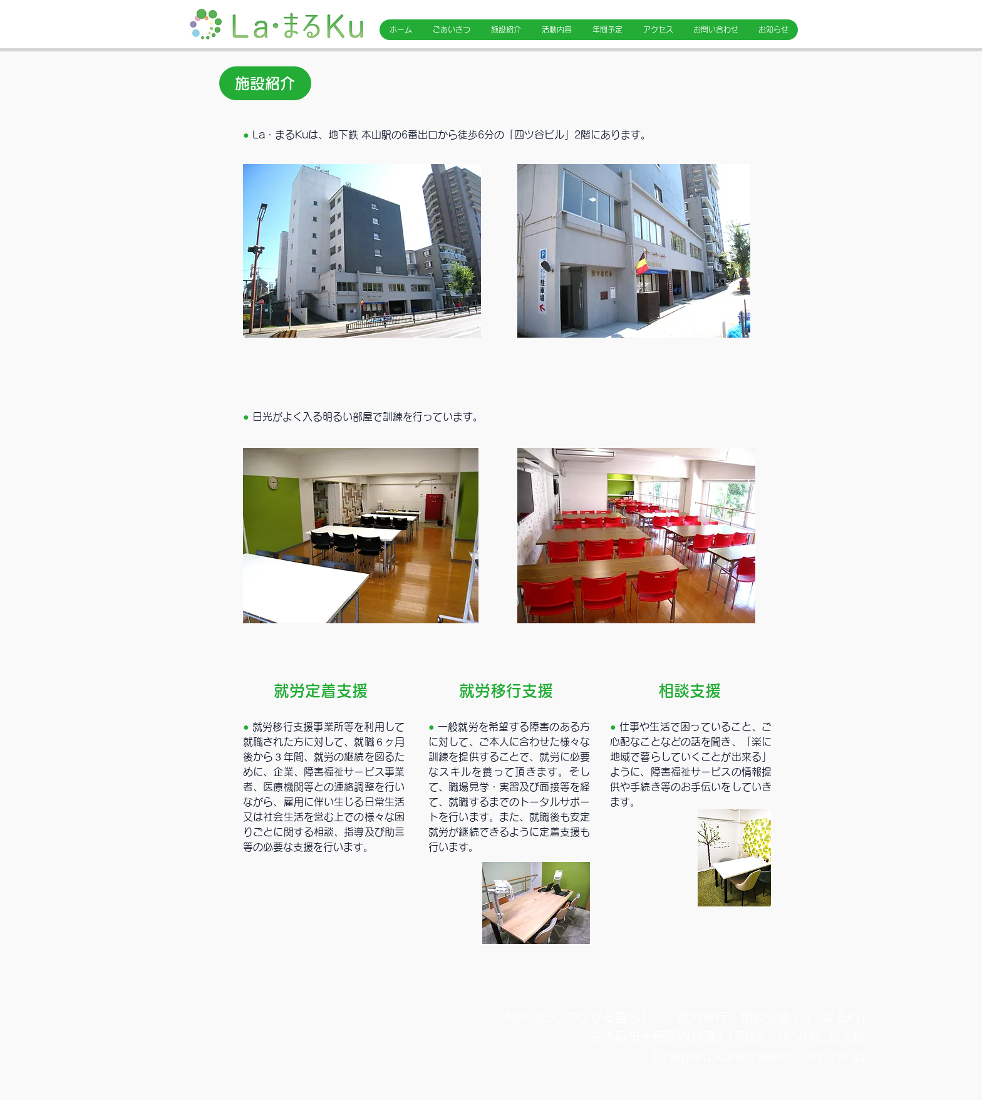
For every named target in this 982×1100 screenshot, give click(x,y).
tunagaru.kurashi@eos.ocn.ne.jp (758, 1056)
